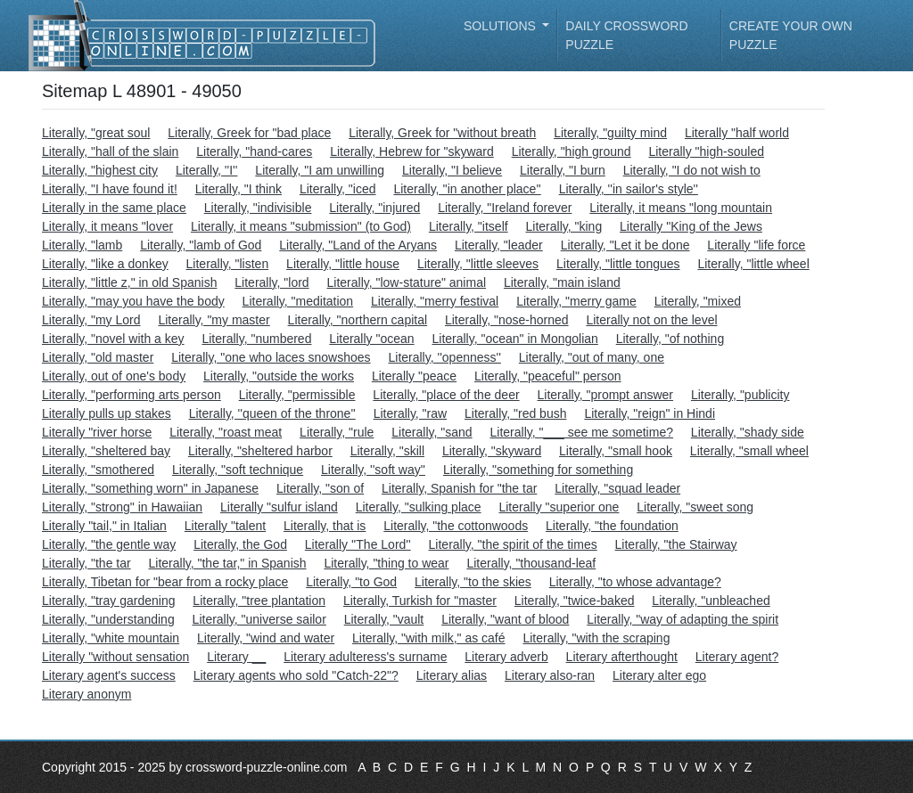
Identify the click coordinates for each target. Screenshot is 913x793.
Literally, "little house (342, 264)
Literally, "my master (213, 320)
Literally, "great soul (96, 133)
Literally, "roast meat (225, 432)
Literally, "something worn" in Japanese (150, 488)
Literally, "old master (97, 357)
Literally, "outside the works (278, 376)
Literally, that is (325, 526)
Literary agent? (736, 657)
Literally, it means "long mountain (680, 207)
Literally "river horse (97, 432)
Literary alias (451, 675)
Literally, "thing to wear (386, 563)
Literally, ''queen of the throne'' (272, 413)
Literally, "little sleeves (478, 264)
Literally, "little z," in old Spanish (129, 282)
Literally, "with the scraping (596, 638)
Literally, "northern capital (357, 320)
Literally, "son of (320, 488)
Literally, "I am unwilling (319, 170)
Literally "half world (737, 133)
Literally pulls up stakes (106, 413)
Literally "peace (414, 376)
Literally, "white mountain (110, 638)
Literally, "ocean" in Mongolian (514, 338)
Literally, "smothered (98, 469)
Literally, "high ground (571, 151)
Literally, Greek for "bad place (249, 133)
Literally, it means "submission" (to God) (301, 226)
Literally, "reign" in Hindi (649, 413)
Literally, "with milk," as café (429, 638)
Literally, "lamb (82, 245)
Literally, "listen (227, 264)
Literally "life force (756, 245)
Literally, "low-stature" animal (407, 282)
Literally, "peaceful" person (547, 376)
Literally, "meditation (298, 301)
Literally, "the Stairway (676, 544)
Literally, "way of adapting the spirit (682, 619)
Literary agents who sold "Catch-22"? (296, 675)
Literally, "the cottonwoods (455, 526)
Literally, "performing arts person (131, 395)
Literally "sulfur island (279, 507)
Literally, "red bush (515, 413)
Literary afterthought (622, 657)
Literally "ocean (371, 338)
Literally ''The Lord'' (358, 544)
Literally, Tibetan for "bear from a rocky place (165, 582)
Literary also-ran (550, 675)
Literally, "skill (387, 451)
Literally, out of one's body (113, 376)
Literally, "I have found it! (109, 189)
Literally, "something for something (538, 469)
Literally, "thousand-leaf (531, 563)
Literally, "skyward (491, 451)
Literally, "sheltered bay (106, 451)
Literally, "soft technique (237, 469)
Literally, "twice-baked (574, 600)
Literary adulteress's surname (365, 657)
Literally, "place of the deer (446, 395)
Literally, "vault (384, 619)
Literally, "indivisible (258, 207)
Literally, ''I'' (207, 170)
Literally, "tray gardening (108, 600)
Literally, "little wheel (753, 264)
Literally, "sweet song (695, 507)
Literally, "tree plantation (259, 600)
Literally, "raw (411, 413)
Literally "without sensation (115, 657)
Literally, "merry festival (434, 301)
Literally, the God (240, 544)
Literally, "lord (271, 282)
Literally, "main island (562, 282)
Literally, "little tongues (618, 264)
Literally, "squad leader (617, 488)
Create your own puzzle (790, 35)
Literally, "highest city (100, 170)
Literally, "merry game (576, 301)
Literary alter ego (659, 675)
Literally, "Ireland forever (505, 207)
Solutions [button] (501, 26)
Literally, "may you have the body (133, 301)
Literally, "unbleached (710, 600)
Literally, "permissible (297, 395)
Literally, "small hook (615, 451)
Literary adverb (506, 657)
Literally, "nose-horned (507, 320)
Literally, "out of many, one (591, 357)
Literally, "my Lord (91, 320)
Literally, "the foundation (612, 526)
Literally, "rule (337, 432)
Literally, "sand (431, 432)
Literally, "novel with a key (113, 338)
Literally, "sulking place (418, 507)
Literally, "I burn (562, 170)
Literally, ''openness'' (444, 357)
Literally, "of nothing (670, 338)
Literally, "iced (338, 189)
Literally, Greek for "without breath (442, 133)
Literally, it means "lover (107, 226)
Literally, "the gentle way (109, 544)
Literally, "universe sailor (259, 619)
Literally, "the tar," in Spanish (228, 563)
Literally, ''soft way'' (373, 469)
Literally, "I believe (452, 170)
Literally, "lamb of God (200, 245)
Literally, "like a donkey (105, 264)
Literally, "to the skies (473, 582)
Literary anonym (86, 694)
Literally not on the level (651, 320)
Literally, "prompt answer (605, 395)
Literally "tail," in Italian (104, 526)
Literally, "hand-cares (254, 151)
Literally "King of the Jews (691, 226)
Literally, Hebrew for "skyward (412, 151)
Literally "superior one (558, 507)
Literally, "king (564, 226)
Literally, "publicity (740, 395)
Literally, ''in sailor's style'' (628, 189)
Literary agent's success (109, 675)
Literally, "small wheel (749, 451)
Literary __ (236, 657)
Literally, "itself (468, 226)
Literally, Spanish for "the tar (459, 488)
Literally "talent (225, 526)
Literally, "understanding (108, 619)
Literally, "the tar (86, 563)
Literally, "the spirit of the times (513, 544)
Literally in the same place (114, 207)
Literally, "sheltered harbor (260, 451)
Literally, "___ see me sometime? (581, 432)
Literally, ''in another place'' (466, 189)
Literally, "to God (351, 582)
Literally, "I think (238, 189)
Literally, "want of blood (505, 619)
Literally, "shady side (747, 432)
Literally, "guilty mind (610, 133)
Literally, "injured (374, 207)
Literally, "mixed (697, 301)
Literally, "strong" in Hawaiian (122, 507)
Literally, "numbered (256, 338)
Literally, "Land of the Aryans (358, 245)
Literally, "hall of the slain (110, 151)
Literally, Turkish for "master (420, 600)
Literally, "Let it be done (625, 245)
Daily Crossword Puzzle (626, 35)
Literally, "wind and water (265, 638)
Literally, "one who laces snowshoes (270, 357)
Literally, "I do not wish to (692, 170)
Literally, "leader (499, 245)
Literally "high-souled (706, 151)
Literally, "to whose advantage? (635, 582)
